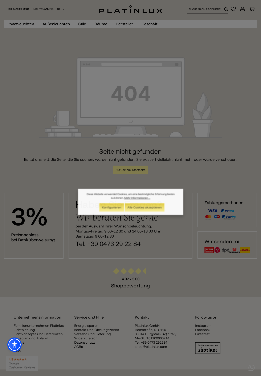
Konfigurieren (111, 209)
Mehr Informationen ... (137, 199)
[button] (14, 345)
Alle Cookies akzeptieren (144, 209)
